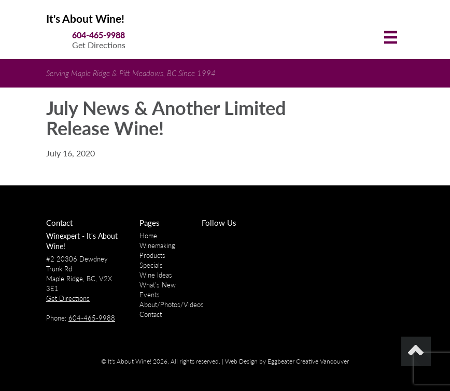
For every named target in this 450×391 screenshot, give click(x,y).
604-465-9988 (98, 35)
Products (152, 255)
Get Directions (98, 45)
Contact (150, 314)
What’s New (157, 285)
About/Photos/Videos (171, 304)
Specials (151, 265)
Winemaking (157, 245)
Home (148, 235)
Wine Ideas (155, 275)
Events (149, 295)
